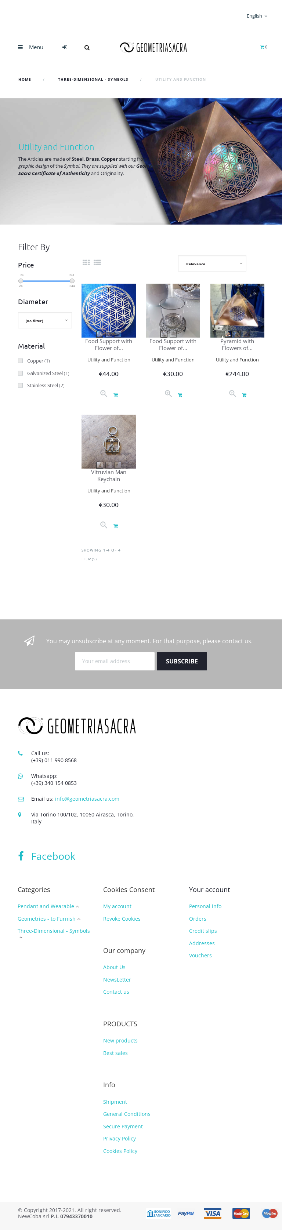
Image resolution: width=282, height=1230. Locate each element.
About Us (114, 967)
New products (120, 1040)
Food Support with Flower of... (108, 344)
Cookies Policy (120, 1150)
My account (117, 906)
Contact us (116, 991)
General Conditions (127, 1113)
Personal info (205, 906)
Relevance (195, 263)
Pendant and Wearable (46, 906)
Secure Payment (123, 1126)
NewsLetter (117, 979)
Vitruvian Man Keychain (108, 475)
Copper (38, 360)
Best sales (115, 1052)
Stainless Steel (46, 385)
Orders (197, 918)
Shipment (115, 1101)
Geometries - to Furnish (47, 919)
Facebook (46, 856)
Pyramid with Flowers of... (237, 344)
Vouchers (200, 955)
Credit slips (203, 930)
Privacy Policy (119, 1138)
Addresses (202, 943)
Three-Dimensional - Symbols (54, 931)
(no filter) (34, 320)
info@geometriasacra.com (87, 798)
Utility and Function (108, 359)
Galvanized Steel (48, 373)
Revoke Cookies (122, 918)
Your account (209, 889)
